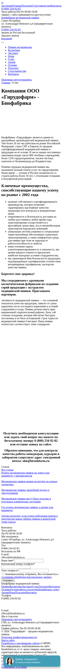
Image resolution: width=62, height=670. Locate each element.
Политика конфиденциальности (19, 637)
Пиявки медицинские (20, 47)
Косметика (14, 50)
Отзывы (17, 5)
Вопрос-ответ (51, 589)
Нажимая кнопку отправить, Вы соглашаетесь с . (30, 575)
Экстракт (13, 53)
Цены (11, 56)
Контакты (56, 5)
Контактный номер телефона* (18, 563)
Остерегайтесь (24, 589)
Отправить (8, 580)
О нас (3, 4)
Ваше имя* (7, 560)
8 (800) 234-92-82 (11, 8)
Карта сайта (8, 640)
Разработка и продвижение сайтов (20, 643)
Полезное (26, 5)
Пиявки (5, 586)
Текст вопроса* (10, 570)
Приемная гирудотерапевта (16, 79)
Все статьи (7, 469)
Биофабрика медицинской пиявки (20, 17)
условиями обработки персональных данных (26, 577)
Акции (9, 5)
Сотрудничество (41, 5)
